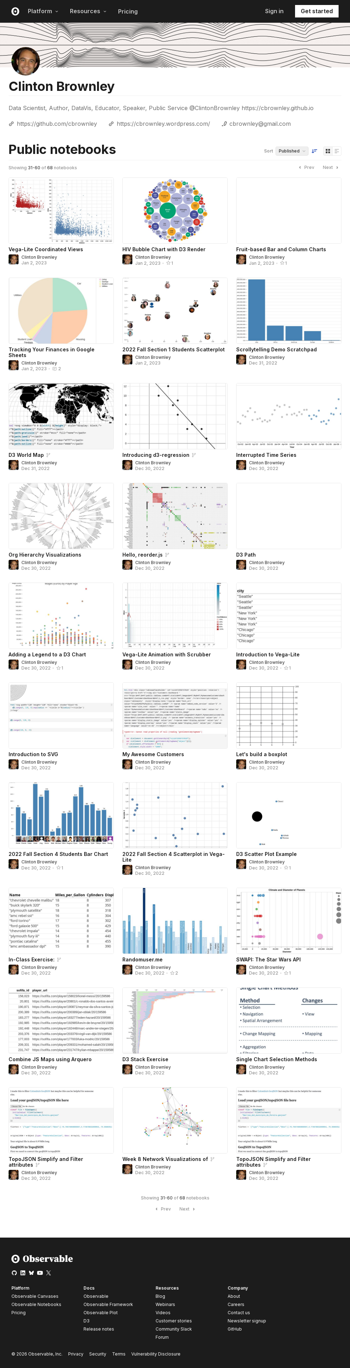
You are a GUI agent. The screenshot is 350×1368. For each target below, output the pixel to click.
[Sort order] (314, 151)
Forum (162, 1337)
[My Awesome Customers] (175, 715)
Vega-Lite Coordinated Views (46, 249)
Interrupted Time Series (266, 455)
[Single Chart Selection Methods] (288, 1020)
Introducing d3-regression (155, 455)
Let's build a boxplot (261, 754)
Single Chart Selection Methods (276, 1059)
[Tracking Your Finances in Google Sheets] (61, 311)
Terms (119, 1354)
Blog (160, 1296)
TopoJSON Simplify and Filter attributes (46, 1162)
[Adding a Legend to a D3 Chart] (61, 616)
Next (331, 167)
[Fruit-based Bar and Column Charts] (288, 210)
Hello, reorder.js (142, 555)
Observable (95, 1296)
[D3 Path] (288, 516)
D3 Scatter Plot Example (266, 854)
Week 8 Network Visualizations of (165, 1159)
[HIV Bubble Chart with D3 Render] (175, 210)
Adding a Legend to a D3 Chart (47, 654)
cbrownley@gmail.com (260, 123)
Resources (88, 11)
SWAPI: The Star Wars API (268, 959)
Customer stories (174, 1320)
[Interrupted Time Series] (288, 416)
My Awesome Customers (153, 754)
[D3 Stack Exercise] (175, 1020)
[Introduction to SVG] (61, 715)
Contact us (239, 1312)
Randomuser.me (142, 959)
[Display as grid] (328, 151)
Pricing (128, 11)
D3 (86, 1320)
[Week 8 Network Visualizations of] (175, 1120)
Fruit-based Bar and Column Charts (281, 249)
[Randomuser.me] (175, 921)
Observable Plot (100, 1312)
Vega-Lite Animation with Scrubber (166, 654)
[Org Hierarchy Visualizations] (61, 516)
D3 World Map (26, 455)
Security (97, 1354)
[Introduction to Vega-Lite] (288, 616)
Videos (163, 1312)
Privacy (75, 1354)
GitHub (235, 1329)
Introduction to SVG (33, 754)
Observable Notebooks (36, 1304)
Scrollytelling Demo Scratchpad (276, 349)
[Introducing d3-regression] (175, 416)
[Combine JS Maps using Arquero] (61, 1020)
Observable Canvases (35, 1296)
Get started (317, 11)
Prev (305, 167)
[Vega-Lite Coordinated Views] (61, 210)
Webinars (165, 1304)
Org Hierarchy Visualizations (45, 555)
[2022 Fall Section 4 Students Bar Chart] (61, 815)
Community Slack (174, 1329)
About (234, 1296)
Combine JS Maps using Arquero (50, 1059)
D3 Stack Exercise (145, 1059)
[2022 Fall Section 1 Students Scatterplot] (175, 311)
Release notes (98, 1329)
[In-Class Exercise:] (61, 921)
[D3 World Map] (61, 416)
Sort (268, 151)
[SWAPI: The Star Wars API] (288, 921)
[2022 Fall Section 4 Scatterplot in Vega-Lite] (175, 815)
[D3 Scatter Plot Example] (288, 815)
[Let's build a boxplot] (288, 715)
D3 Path (246, 555)
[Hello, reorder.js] (175, 516)
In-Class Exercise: (32, 959)
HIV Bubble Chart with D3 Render (164, 249)
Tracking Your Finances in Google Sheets (52, 352)
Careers (236, 1304)
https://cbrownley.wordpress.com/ (163, 123)
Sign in (274, 11)
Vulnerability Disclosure (156, 1354)
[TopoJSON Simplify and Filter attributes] (61, 1120)
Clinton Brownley (39, 257)
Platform (43, 11)
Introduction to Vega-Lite (268, 654)
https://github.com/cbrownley (57, 123)
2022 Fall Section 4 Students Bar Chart (58, 854)
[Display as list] (337, 151)
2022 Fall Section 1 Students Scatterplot (173, 349)
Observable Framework (108, 1304)
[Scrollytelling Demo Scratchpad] (288, 311)
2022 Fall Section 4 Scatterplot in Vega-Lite (173, 857)
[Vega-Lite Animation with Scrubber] (175, 616)
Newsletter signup (247, 1320)
